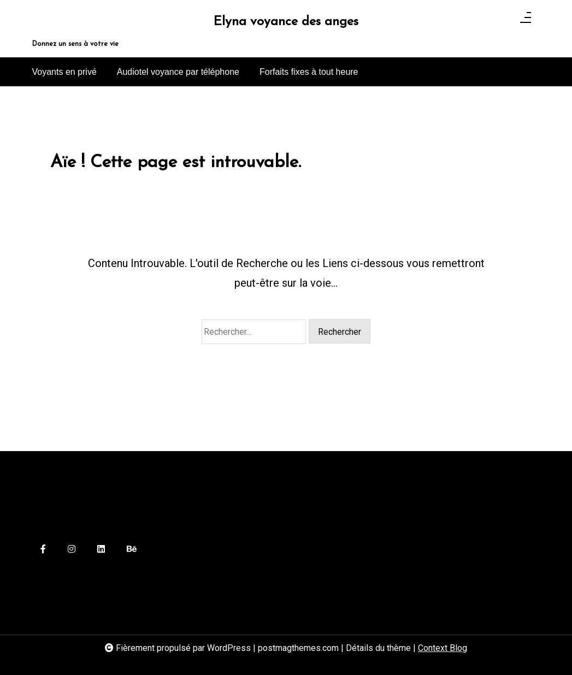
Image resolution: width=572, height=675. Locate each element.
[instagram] (72, 550)
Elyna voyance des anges (286, 22)
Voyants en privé (64, 71)
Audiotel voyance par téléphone (178, 71)
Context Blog (442, 648)
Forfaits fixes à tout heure (309, 71)
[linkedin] (101, 550)
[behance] (132, 550)
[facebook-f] (43, 550)
